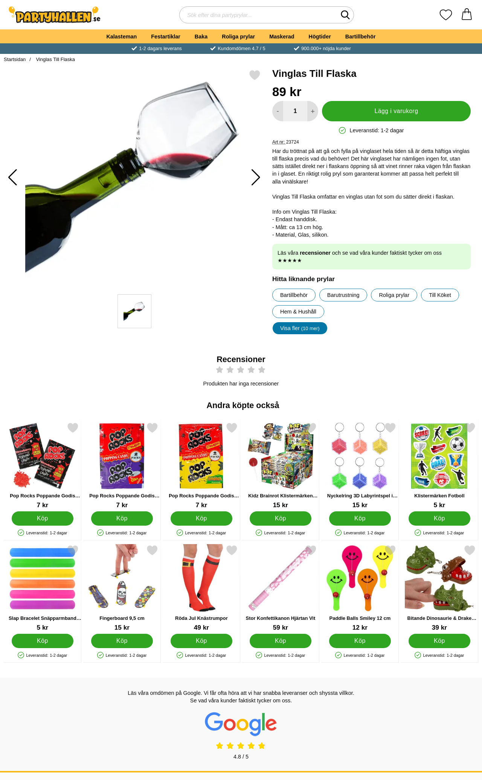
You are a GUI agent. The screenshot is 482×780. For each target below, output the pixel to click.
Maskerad (281, 37)
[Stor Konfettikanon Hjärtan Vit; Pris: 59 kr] (280, 588)
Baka (201, 37)
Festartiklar (165, 37)
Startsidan (15, 59)
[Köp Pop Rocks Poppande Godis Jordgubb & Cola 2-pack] (122, 518)
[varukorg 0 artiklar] (466, 15)
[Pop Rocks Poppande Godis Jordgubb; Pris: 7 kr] (42, 465)
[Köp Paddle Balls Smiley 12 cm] (360, 641)
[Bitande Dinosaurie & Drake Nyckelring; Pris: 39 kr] (439, 588)
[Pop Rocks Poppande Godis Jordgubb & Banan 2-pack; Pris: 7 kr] (201, 465)
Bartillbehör (360, 37)
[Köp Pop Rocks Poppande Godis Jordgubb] (43, 518)
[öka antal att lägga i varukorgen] (312, 111)
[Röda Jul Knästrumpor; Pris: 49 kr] (201, 588)
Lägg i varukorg (396, 111)
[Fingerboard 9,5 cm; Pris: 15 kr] (122, 588)
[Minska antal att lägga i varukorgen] (277, 111)
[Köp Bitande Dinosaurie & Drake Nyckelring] (440, 641)
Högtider (320, 37)
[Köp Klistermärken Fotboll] (440, 518)
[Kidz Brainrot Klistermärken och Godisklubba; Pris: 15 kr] (280, 465)
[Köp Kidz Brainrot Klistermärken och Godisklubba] (281, 518)
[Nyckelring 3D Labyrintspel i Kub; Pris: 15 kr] (360, 465)
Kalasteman (121, 37)
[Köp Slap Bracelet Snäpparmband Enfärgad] (43, 641)
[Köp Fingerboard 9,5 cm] (122, 641)
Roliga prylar (238, 37)
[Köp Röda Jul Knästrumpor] (201, 641)
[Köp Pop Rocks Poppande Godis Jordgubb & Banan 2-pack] (201, 518)
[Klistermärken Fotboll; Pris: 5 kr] (439, 465)
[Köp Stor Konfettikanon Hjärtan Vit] (281, 641)
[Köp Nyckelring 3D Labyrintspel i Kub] (360, 518)
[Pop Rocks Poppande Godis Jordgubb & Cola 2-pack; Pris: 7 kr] (122, 465)
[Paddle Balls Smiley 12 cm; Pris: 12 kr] (360, 588)
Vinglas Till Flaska (55, 59)
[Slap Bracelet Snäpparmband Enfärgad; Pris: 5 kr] (42, 588)
